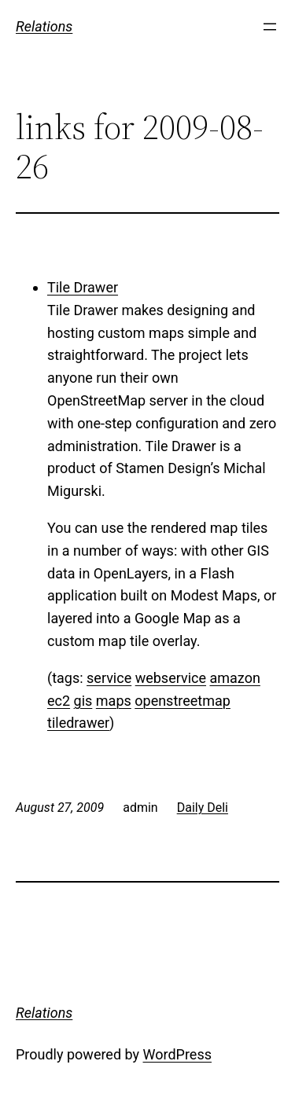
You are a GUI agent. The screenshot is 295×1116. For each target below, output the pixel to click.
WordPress (177, 1054)
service (109, 678)
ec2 (58, 700)
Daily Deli (202, 807)
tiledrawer (78, 722)
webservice (170, 678)
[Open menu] (269, 26)
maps (113, 700)
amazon (235, 678)
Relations (44, 26)
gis (83, 700)
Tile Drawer (82, 287)
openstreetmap (182, 700)
